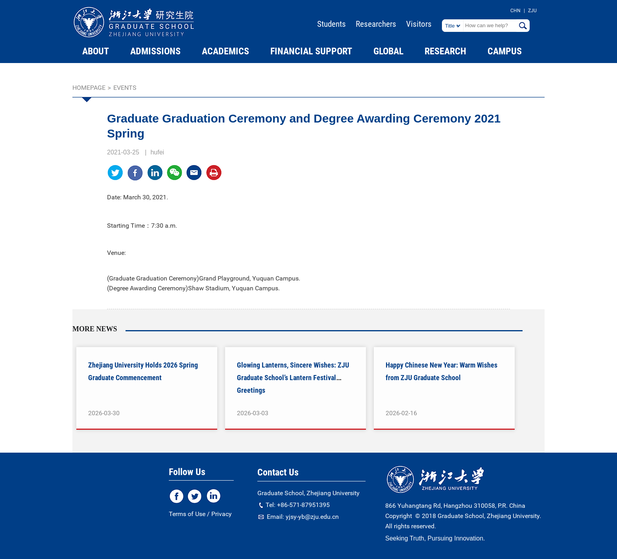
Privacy (221, 514)
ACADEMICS (225, 51)
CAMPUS (505, 51)
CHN (515, 10)
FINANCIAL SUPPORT (311, 51)
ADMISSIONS (155, 51)
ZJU (532, 10)
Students (331, 24)
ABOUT (95, 51)
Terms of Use (187, 514)
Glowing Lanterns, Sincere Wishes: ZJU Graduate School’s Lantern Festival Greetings (293, 377)
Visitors (419, 24)
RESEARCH (445, 51)
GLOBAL (388, 51)
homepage (88, 87)
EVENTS (125, 87)
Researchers (376, 24)
